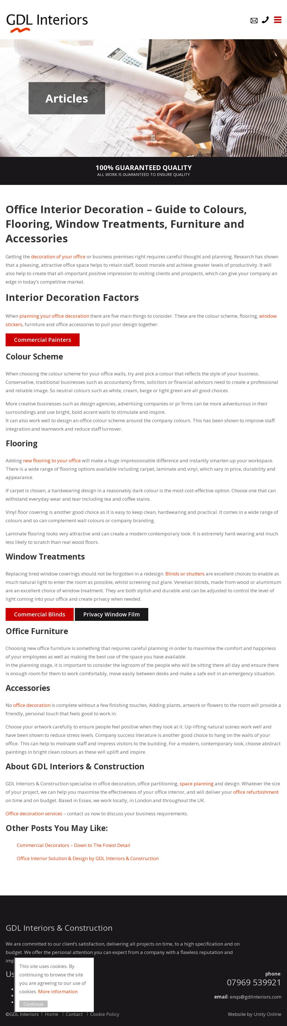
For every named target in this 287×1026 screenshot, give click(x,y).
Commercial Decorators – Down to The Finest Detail (73, 845)
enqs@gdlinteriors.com (255, 996)
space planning (197, 783)
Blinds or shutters (185, 573)
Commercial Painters (42, 339)
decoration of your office (58, 256)
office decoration (31, 705)
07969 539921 (254, 982)
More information (58, 991)
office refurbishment (256, 792)
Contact (74, 1014)
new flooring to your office (52, 460)
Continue (33, 1004)
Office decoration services (34, 813)
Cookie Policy (104, 1014)
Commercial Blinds (39, 614)
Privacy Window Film (111, 614)
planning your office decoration (54, 316)
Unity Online (267, 1014)
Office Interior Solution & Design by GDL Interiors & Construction (88, 858)
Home (51, 1014)
